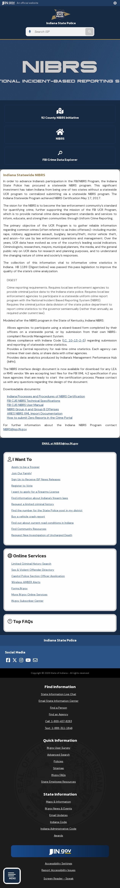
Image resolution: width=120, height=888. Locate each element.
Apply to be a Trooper (25, 467)
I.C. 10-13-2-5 (74, 340)
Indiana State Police (61, 23)
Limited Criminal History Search (31, 563)
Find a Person (58, 707)
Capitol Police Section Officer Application (38, 576)
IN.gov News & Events (58, 808)
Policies (58, 761)
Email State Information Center (58, 701)
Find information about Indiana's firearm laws (39, 498)
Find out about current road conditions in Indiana (42, 522)
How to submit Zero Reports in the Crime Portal (39, 418)
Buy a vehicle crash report (28, 516)
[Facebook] (8, 660)
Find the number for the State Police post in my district (46, 510)
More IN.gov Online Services (29, 594)
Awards (58, 835)
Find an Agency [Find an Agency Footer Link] (58, 714)
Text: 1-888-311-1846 (58, 728)
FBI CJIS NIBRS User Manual (25, 405)
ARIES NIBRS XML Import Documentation (34, 413)
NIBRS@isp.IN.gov (14, 429)
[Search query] (58, 31)
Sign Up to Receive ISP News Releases (35, 479)
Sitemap (58, 768)
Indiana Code (58, 822)
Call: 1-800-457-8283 (58, 721)
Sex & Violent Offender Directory (32, 569)
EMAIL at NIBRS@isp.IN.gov (60, 443)
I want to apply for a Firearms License (35, 491)
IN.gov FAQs (58, 775)
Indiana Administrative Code (58, 828)
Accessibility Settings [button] (58, 863)
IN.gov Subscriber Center (27, 600)
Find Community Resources (28, 529)
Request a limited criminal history (32, 504)
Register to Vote (22, 485)
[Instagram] (21, 660)
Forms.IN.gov (19, 588)
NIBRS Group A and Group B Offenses (33, 409)
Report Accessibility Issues (58, 870)
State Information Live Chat (58, 694)
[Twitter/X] (14, 660)
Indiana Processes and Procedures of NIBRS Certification (46, 396)
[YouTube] (28, 660)
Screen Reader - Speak (59, 878)
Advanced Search (58, 754)
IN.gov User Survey (58, 748)
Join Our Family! (21, 473)
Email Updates (58, 815)
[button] (116, 3)
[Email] (35, 660)
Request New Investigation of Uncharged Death (41, 535)
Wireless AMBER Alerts (25, 582)
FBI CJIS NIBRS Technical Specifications (33, 401)
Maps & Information (58, 801)
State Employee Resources (58, 781)
